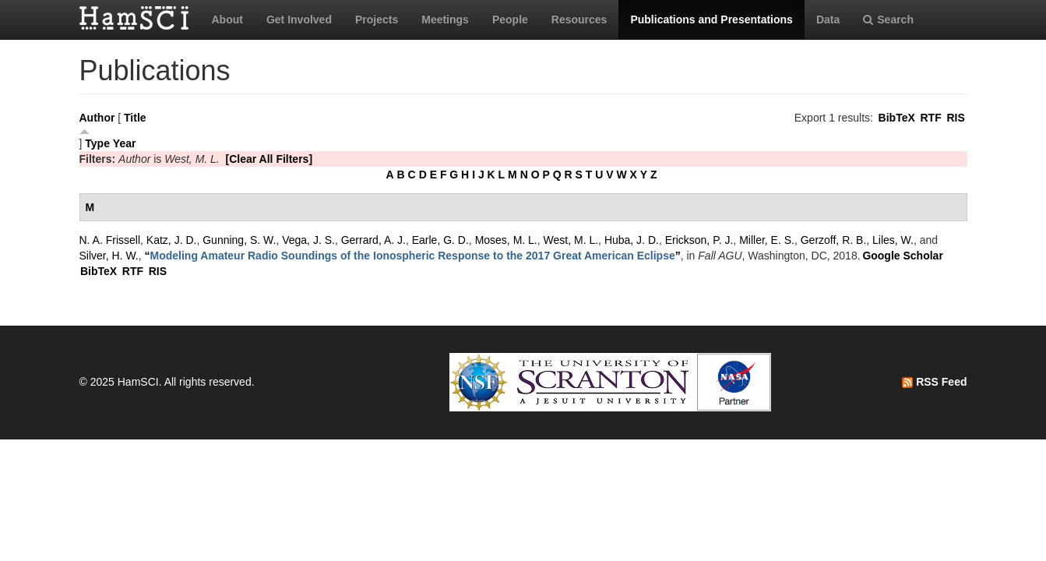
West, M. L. (571, 240)
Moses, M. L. (506, 240)
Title (135, 117)
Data (828, 19)
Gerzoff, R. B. (834, 240)
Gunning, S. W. (239, 240)
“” (413, 255)
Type (97, 143)
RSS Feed (934, 382)
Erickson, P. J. (699, 240)
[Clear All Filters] (269, 159)
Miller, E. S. (766, 240)
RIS (955, 117)
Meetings (445, 19)
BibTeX (897, 117)
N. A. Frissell (110, 240)
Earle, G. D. (440, 240)
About (227, 19)
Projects (376, 19)
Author (97, 117)
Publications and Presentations (711, 19)
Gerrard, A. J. (373, 240)
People (510, 19)
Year (124, 143)
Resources (579, 19)
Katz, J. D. (171, 240)
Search (888, 19)
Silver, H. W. (109, 255)
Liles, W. (893, 240)
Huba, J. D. (631, 240)
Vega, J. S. (308, 240)
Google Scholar (902, 255)
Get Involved (299, 19)
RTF (930, 117)
